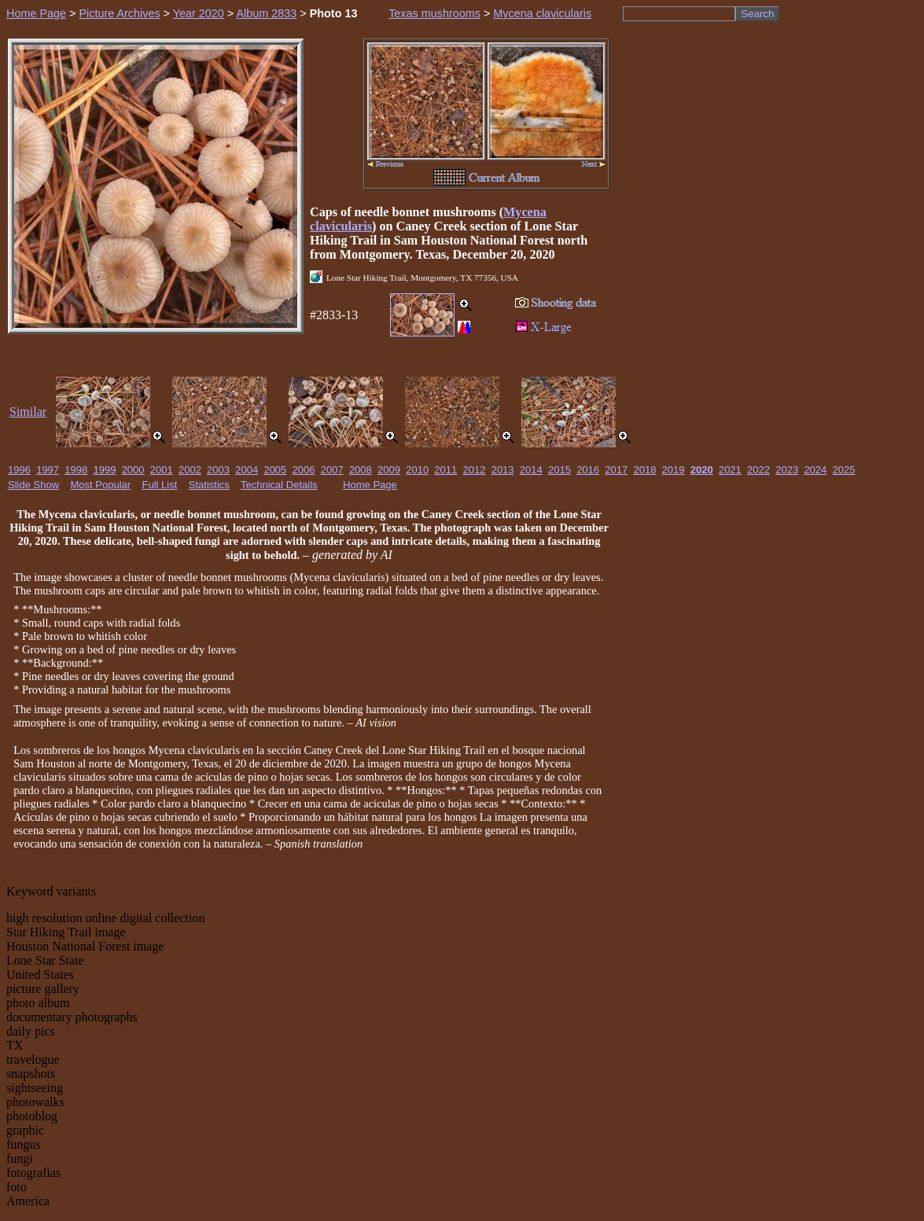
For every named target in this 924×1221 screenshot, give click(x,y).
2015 (559, 470)
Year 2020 (198, 13)
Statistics (209, 485)
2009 (388, 470)
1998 (75, 470)
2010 (417, 470)
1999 (104, 470)
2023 (786, 470)
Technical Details (279, 485)
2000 (133, 470)
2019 (673, 470)
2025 (844, 470)
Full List (160, 485)
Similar (27, 411)
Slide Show (33, 485)
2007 (332, 470)
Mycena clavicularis (542, 13)
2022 (758, 470)
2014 (531, 470)
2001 (161, 470)
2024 (815, 470)
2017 (616, 470)
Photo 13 (334, 13)
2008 (360, 470)
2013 (502, 470)
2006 (304, 470)
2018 (644, 470)
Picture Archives (119, 13)
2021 (730, 470)
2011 (445, 470)
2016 (587, 470)
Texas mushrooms (434, 13)
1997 (47, 470)
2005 (274, 470)
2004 (246, 470)
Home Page (36, 13)
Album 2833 (266, 13)
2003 (218, 470)
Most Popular (101, 485)
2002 (190, 470)
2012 (474, 470)
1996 (19, 470)
